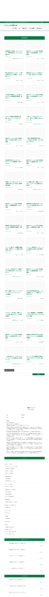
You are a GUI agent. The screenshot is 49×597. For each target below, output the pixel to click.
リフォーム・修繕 (8, 484)
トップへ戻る (14, 28)
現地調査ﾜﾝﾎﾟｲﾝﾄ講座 (9, 468)
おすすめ (6, 521)
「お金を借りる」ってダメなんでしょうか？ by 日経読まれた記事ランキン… (13, 358)
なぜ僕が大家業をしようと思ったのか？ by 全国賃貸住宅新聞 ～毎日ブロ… (13, 96)
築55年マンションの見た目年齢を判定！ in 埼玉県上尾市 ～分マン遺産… (13, 140)
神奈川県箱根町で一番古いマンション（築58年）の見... (17, 543)
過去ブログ (24, 28)
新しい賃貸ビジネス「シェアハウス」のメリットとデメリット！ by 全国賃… (13, 292)
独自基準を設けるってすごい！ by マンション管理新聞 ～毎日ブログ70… (13, 162)
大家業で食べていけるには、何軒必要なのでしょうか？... (18, 579)
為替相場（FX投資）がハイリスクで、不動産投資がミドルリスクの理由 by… (14, 53)
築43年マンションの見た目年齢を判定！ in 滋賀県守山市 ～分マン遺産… (34, 162)
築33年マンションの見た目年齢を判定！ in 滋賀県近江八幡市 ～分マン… (34, 227)
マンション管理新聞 (19, 167)
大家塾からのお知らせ (9, 527)
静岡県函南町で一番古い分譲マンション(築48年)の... (17, 549)
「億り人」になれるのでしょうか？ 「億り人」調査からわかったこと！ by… (35, 118)
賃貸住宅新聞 (20, 102)
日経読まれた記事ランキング (17, 58)
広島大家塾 (7, 478)
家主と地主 (42, 145)
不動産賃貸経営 (41, 211)
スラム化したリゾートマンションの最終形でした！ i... (17, 555)
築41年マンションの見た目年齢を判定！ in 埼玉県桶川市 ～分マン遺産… (34, 96)
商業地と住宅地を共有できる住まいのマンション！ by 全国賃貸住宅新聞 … (34, 336)
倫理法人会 (7, 507)
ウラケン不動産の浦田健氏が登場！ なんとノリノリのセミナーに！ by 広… (13, 118)
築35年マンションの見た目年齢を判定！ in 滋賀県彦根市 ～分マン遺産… (34, 270)
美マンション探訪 (40, 58)
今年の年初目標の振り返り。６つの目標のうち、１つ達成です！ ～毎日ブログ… (35, 292)
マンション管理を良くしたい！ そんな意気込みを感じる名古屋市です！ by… (35, 249)
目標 (6, 516)
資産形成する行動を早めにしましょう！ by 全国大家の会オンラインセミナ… (34, 205)
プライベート (7, 510)
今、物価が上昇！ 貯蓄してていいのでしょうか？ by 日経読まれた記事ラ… (35, 183)
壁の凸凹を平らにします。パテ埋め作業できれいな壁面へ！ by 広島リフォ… (13, 74)
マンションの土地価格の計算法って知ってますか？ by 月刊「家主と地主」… (34, 358)
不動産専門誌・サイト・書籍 (17, 320)
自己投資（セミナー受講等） (9, 505)
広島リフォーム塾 (19, 80)
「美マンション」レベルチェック (11, 466)
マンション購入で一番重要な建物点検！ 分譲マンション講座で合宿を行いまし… (14, 249)
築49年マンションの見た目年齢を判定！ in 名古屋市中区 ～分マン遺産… (13, 336)
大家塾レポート (8, 529)
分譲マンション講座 (19, 254)
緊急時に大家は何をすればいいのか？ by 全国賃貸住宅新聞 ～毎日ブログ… (13, 227)
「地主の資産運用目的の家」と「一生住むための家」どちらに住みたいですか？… (34, 140)
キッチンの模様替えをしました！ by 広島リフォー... (17, 568)
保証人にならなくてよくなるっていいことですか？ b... (17, 592)
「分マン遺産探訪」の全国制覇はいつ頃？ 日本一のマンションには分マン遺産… (35, 314)
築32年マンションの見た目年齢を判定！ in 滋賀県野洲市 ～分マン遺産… (13, 205)
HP (19, 28)
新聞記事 (6, 499)
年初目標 (42, 298)
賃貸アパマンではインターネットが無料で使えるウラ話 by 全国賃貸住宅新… (13, 183)
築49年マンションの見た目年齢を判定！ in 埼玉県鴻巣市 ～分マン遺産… (34, 53)
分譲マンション (7, 464)
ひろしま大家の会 (10, 25)
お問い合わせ (39, 28)
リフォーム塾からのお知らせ (10, 531)
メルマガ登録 (31, 28)
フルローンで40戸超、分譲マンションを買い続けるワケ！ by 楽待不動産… (13, 314)
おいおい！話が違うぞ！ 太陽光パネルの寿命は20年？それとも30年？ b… (14, 270)
